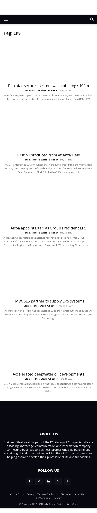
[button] (6, 19)
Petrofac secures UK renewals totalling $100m (48, 85)
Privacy (30, 494)
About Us (79, 494)
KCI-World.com (42, 497)
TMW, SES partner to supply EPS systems (48, 301)
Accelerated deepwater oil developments (48, 374)
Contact (58, 497)
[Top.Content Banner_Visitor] (48, 7)
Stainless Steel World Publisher (41, 90)
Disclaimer (66, 494)
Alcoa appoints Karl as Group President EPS (48, 228)
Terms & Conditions (47, 494)
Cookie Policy (17, 494)
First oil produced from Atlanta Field (48, 155)
